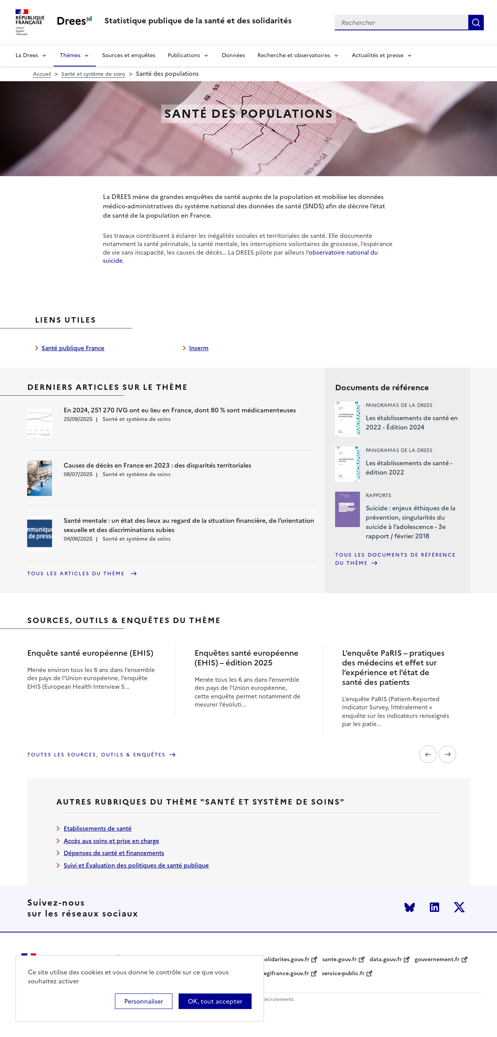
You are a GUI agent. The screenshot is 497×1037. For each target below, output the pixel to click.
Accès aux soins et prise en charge (111, 840)
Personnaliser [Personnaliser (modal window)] (143, 1001)
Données (233, 55)
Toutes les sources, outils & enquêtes (96, 754)
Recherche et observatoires (293, 55)
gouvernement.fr (437, 960)
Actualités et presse (377, 55)
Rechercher (476, 22)
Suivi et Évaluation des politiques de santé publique (136, 865)
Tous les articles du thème (77, 573)
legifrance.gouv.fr (285, 974)
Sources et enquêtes (128, 55)
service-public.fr (343, 974)
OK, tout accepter (215, 1001)
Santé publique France (73, 348)
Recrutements (278, 999)
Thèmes (70, 55)
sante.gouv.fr (339, 960)
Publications (184, 55)
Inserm (199, 348)
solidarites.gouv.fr (285, 960)
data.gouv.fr (386, 960)
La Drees (27, 55)
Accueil (42, 74)
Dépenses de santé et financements (114, 852)
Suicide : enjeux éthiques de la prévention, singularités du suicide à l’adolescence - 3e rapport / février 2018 (410, 522)
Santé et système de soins (93, 74)
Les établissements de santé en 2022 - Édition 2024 (412, 422)
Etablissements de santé (98, 828)
